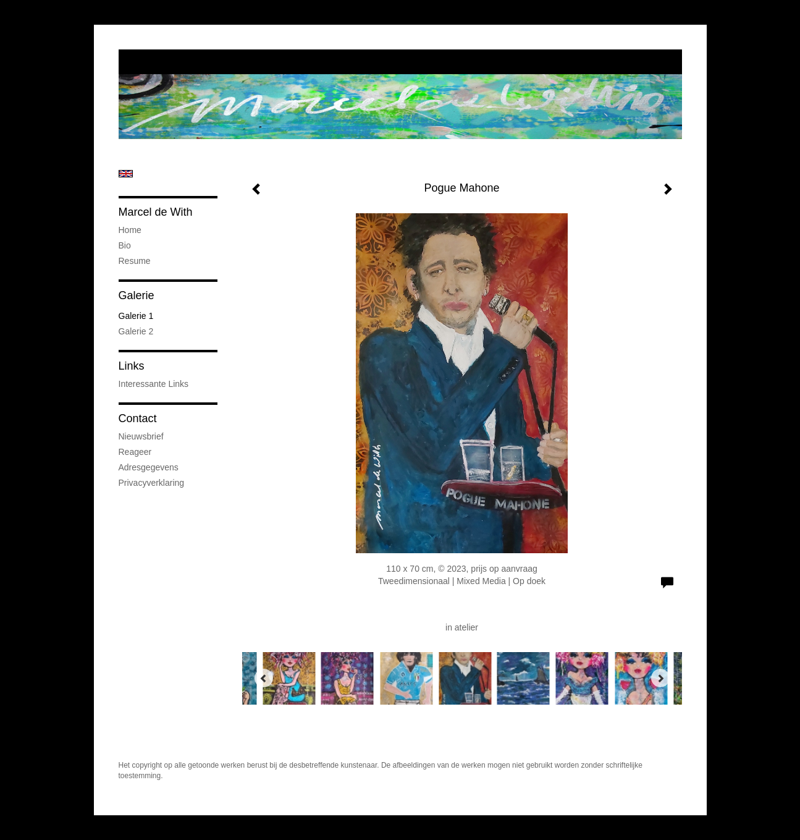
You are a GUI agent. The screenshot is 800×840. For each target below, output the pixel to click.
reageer (135, 452)
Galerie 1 (136, 316)
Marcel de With (156, 212)
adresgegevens (149, 467)
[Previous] (264, 678)
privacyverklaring (152, 483)
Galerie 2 (136, 331)
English (126, 173)
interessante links (154, 384)
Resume (135, 261)
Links (132, 366)
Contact (138, 418)
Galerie (136, 295)
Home (130, 230)
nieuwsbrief (141, 436)
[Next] (660, 678)
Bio (125, 245)
